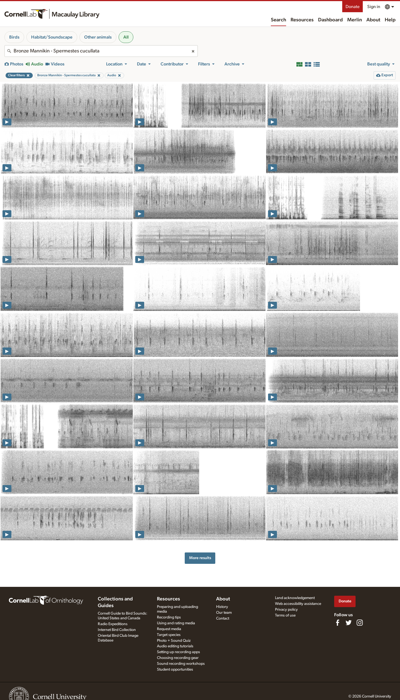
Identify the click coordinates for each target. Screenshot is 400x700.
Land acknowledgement (295, 598)
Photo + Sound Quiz (174, 641)
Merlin (354, 19)
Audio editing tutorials (175, 646)
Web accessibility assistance (298, 604)
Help (390, 19)
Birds (14, 37)
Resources (302, 19)
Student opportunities (175, 669)
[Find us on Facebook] (337, 622)
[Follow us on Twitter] (348, 622)
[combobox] (101, 51)
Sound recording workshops (181, 664)
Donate (352, 6)
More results (200, 558)
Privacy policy (286, 610)
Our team (224, 613)
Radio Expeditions (113, 624)
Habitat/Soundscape (51, 37)
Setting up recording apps (178, 652)
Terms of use (285, 615)
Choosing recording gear (178, 658)
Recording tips (169, 617)
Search (278, 19)
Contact (222, 618)
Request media (169, 629)
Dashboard (330, 19)
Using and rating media (176, 623)
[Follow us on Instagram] (359, 622)
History (222, 607)
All (126, 37)
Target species (169, 635)
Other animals (98, 37)
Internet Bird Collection (117, 630)
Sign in (373, 6)
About (373, 19)
